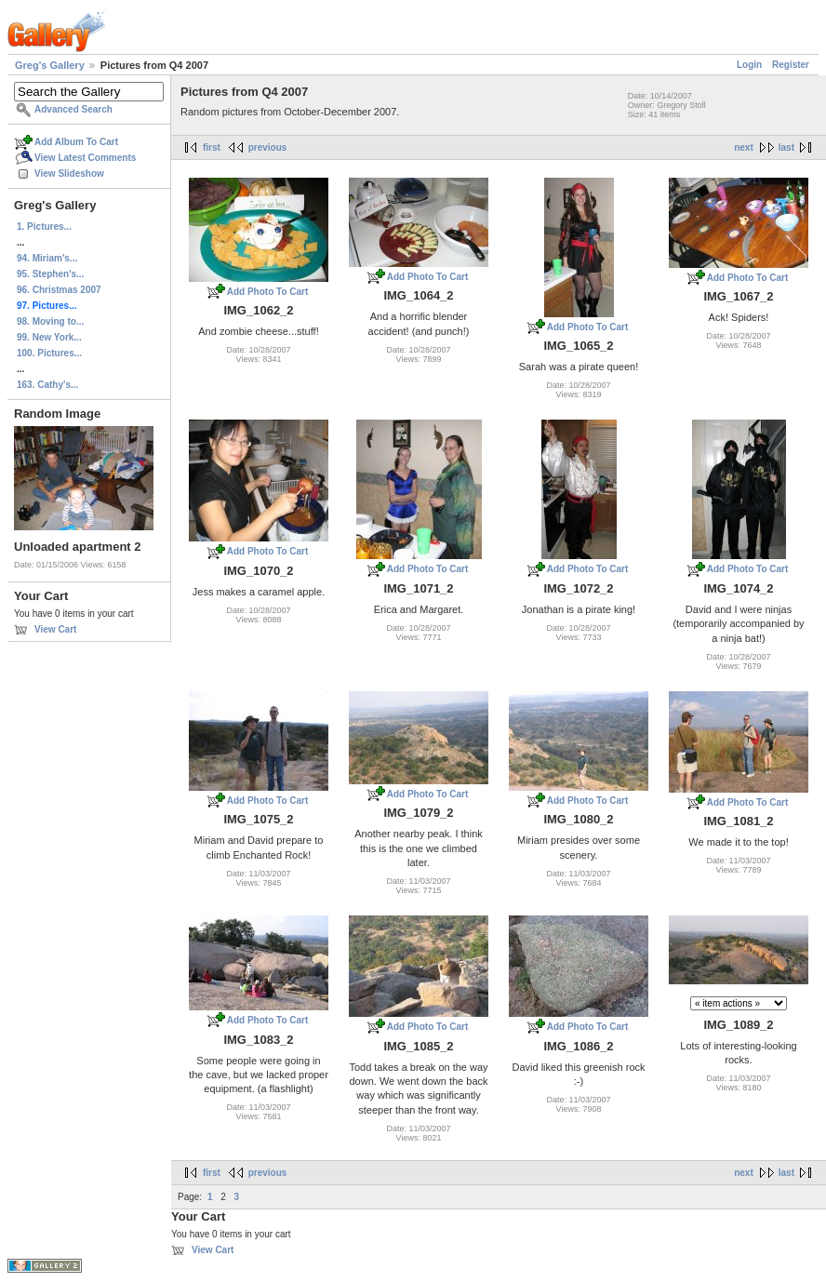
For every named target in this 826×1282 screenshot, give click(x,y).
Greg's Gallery (50, 65)
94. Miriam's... (47, 258)
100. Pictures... (49, 353)
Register (790, 65)
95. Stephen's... (50, 274)
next (743, 147)
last (786, 147)
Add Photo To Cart (268, 292)
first (211, 147)
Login (749, 65)
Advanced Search (73, 109)
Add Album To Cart (76, 142)
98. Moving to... (50, 321)
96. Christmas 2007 (59, 290)
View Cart (55, 629)
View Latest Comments (85, 158)
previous (267, 147)
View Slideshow (69, 173)
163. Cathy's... (47, 385)
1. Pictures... (44, 226)
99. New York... (49, 337)
